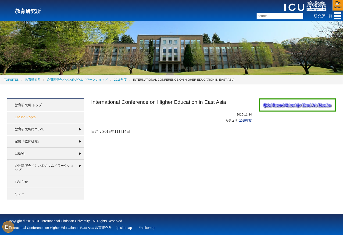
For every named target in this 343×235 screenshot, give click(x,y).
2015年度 (120, 79)
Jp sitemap (124, 228)
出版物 (20, 153)
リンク (20, 194)
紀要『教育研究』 (28, 141)
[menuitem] (11, 79)
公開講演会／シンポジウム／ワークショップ (77, 79)
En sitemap (147, 228)
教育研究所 (32, 79)
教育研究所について (29, 129)
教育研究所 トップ (28, 105)
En (8, 227)
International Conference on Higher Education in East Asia (183, 79)
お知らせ (21, 182)
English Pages (25, 117)
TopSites (11, 79)
